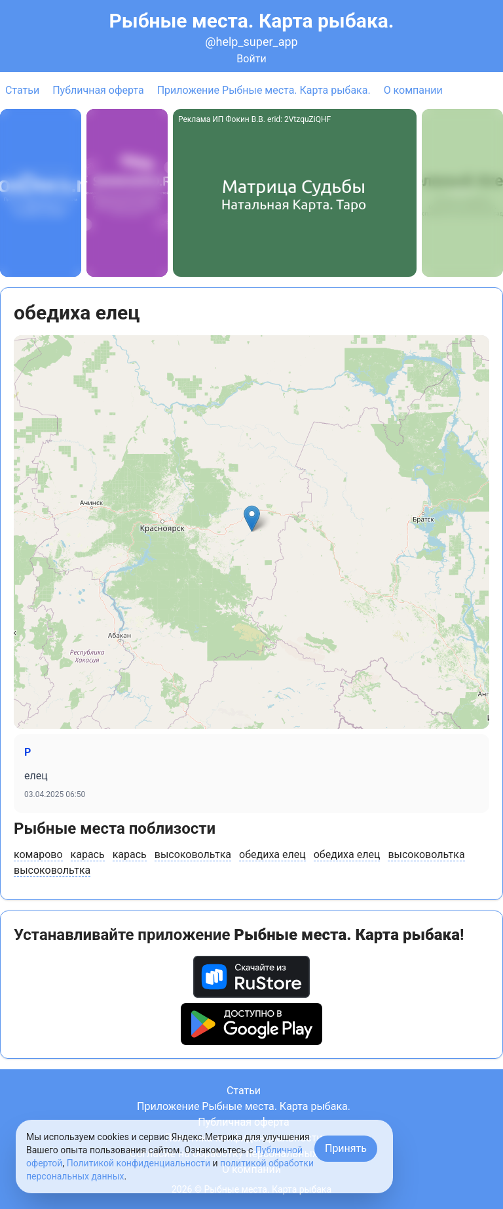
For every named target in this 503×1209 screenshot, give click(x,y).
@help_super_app (251, 42)
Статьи (22, 90)
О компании (413, 90)
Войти (251, 58)
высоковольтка (193, 854)
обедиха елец (272, 854)
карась (88, 854)
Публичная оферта (98, 90)
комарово (38, 854)
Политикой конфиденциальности (138, 1163)
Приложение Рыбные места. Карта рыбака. (264, 90)
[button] (252, 518)
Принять (346, 1148)
